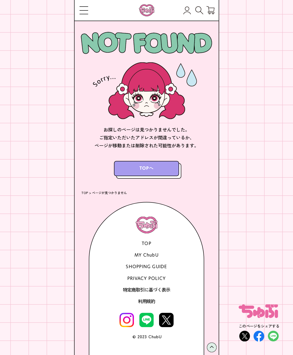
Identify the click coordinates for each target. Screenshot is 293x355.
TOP (84, 192)
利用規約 (146, 301)
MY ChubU (146, 255)
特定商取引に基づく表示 (146, 290)
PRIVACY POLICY (146, 278)
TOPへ (146, 168)
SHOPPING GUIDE (146, 266)
